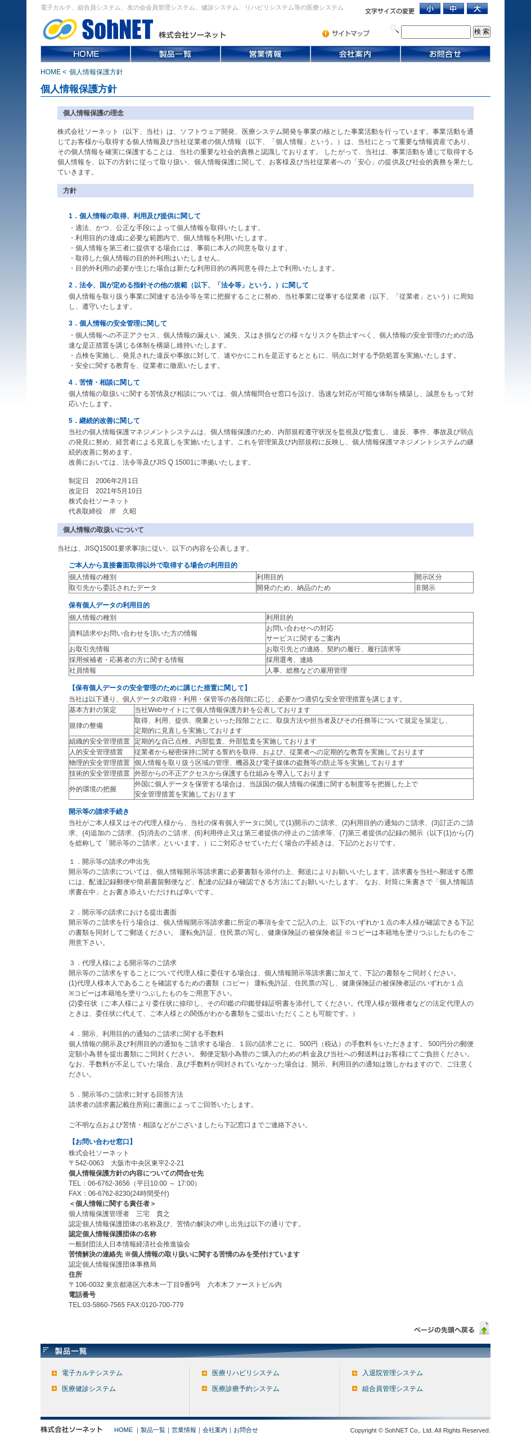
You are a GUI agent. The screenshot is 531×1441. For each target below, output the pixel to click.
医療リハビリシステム (246, 1373)
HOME (50, 72)
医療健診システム (89, 1389)
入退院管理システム (392, 1373)
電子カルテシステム (92, 1373)
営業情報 (184, 1429)
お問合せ (245, 1429)
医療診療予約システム (246, 1389)
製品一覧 (153, 1429)
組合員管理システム (392, 1389)
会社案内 (214, 1429)
